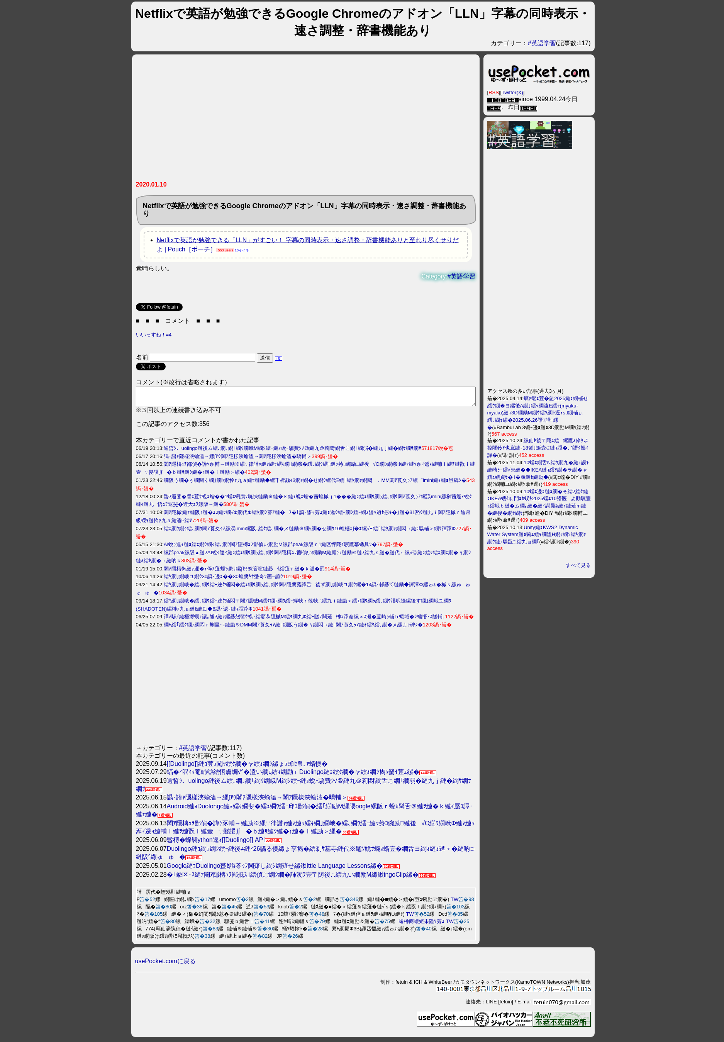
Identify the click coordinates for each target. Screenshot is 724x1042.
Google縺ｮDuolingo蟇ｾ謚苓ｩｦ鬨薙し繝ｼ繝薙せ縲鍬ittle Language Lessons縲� (275, 869)
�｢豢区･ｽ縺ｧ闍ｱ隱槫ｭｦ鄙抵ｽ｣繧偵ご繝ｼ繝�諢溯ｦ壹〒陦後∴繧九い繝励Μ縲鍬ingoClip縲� (293, 878)
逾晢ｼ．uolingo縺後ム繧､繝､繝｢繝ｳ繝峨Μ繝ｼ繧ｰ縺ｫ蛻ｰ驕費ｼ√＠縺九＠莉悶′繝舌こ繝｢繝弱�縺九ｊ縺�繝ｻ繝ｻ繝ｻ (292, 452)
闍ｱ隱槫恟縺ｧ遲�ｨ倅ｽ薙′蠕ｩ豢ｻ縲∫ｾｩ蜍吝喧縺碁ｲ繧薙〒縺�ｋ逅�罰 (244, 572)
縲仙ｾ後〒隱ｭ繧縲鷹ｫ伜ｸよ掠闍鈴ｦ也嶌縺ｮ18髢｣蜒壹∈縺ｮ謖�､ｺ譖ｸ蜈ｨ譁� (538, 448)
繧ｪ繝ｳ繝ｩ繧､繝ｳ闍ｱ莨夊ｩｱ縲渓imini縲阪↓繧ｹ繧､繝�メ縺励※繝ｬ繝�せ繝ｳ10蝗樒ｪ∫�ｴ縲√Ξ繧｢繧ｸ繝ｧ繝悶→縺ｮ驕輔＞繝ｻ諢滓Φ (310, 532)
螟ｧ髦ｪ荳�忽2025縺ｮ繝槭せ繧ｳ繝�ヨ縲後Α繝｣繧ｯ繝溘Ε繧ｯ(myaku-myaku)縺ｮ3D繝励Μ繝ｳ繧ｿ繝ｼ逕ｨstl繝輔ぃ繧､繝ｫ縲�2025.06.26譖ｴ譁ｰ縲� (537, 412)
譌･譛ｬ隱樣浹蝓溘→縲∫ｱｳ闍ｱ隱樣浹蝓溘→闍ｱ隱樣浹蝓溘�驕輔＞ (238, 460)
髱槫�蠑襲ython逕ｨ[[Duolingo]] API (216, 843)
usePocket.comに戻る (165, 964)
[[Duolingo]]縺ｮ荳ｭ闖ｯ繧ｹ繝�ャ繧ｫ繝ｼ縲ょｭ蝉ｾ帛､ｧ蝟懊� (247, 767)
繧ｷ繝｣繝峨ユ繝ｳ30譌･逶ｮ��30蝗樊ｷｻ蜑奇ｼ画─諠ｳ (223, 580)
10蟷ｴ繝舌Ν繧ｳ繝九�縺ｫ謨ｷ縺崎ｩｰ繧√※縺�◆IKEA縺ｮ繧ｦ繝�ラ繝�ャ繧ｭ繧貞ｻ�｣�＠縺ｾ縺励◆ (538, 470)
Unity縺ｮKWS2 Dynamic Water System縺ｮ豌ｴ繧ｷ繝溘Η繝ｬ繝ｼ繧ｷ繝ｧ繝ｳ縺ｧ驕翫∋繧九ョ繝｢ (537, 534)
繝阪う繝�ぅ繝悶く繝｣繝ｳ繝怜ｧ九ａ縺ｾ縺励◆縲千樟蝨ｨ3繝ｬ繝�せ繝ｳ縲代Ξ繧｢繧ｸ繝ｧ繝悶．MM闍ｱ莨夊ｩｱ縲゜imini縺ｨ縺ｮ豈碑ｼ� (315, 484)
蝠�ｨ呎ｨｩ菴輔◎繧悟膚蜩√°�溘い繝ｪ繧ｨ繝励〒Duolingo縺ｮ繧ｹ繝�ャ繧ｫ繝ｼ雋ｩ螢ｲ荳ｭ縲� (293, 775)
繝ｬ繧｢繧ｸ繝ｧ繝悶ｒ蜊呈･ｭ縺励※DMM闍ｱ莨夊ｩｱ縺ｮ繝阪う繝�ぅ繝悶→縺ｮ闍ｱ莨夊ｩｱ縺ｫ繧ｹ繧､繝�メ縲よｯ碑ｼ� (293, 628)
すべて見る (578, 565)
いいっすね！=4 (154, 335)
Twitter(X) (512, 92)
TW (454, 903)
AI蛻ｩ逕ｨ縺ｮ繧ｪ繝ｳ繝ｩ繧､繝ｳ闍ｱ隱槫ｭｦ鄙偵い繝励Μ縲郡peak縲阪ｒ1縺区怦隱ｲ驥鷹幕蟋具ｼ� (270, 548)
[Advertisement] (306, 120)
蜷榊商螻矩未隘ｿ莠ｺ (421, 925)
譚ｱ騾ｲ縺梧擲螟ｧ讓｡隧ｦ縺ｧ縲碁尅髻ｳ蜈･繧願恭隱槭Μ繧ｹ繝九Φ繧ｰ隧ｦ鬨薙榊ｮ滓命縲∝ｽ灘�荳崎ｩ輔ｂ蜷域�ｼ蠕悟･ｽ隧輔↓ (304, 620)
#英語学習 (542, 43)
